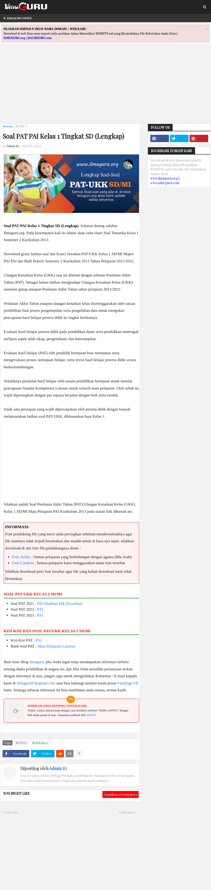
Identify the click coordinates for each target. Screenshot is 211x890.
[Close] (207, 28)
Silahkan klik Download (63, 603)
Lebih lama (126, 812)
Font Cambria (23, 563)
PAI (40, 603)
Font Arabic (21, 557)
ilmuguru (36, 662)
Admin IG (58, 768)
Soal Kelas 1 (40, 743)
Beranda (8, 126)
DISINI (90, 715)
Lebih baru (11, 812)
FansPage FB (127, 683)
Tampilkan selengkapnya (121, 794)
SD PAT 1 (21, 126)
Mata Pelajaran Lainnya (56, 646)
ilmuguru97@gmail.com (36, 683)
